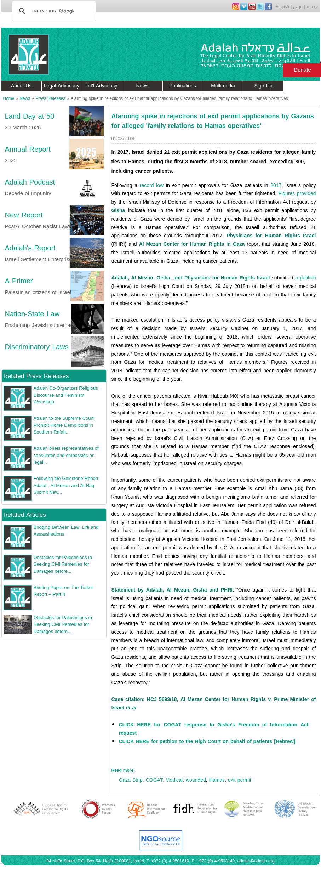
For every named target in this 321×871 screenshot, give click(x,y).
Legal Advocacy (61, 85)
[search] (53, 11)
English (282, 7)
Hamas (217, 780)
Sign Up (263, 85)
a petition (305, 278)
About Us (21, 85)
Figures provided (297, 193)
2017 (275, 185)
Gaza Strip (131, 780)
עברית (312, 7)
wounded (196, 780)
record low (152, 185)
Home (9, 98)
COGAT (154, 780)
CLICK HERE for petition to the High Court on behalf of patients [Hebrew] (207, 741)
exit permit (239, 780)
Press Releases (50, 98)
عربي (297, 7)
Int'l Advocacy (101, 85)
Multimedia (223, 85)
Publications (182, 85)
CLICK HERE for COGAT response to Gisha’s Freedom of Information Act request (214, 729)
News (142, 85)
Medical (174, 780)
